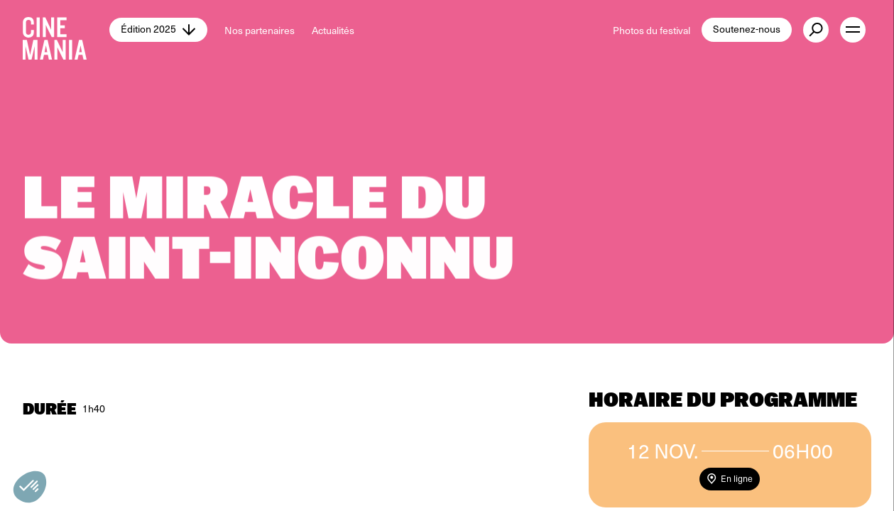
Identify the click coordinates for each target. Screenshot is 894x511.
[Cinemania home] (66, 30)
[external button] (816, 30)
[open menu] (853, 30)
